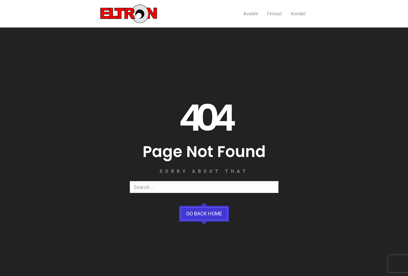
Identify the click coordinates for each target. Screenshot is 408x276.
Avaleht (250, 13)
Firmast (274, 13)
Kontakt (298, 13)
